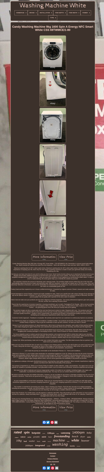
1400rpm (78, 432)
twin (58, 433)
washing (60, 445)
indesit (23, 437)
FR (54, 464)
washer (32, 441)
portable (36, 437)
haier (50, 437)
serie (44, 433)
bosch (75, 436)
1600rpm (29, 445)
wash (44, 441)
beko (89, 432)
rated (18, 432)
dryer (82, 436)
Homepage (52, 453)
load (25, 441)
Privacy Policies (53, 459)
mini (68, 441)
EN (51, 464)
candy (48, 446)
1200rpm (50, 433)
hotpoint (36, 433)
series (29, 437)
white (75, 440)
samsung (65, 432)
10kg (19, 440)
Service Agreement (53, 461)
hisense (78, 446)
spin (27, 432)
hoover (85, 440)
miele (44, 437)
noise (89, 437)
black (38, 441)
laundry (72, 446)
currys (49, 441)
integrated (40, 445)
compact (16, 437)
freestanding (62, 436)
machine (59, 440)
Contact (52, 456)
